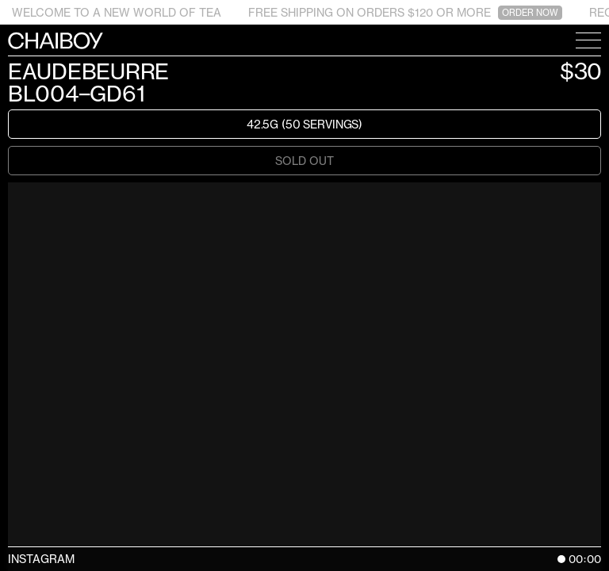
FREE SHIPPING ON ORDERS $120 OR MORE (405, 13)
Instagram (41, 558)
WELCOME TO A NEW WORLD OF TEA (116, 12)
